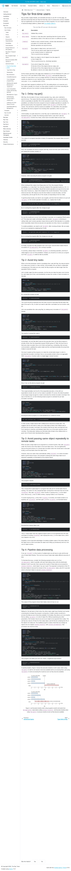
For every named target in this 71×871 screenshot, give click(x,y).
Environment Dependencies (9, 40)
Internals (7, 115)
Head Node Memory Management (12, 107)
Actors (7, 34)
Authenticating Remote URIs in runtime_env (10, 98)
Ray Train (5, 119)
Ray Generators (10, 74)
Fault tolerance (9, 45)
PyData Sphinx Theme (60, 867)
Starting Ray (10, 72)
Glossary (5, 139)
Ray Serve (5, 124)
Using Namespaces (11, 77)
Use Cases (6, 18)
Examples (5, 21)
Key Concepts (8, 27)
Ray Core (5, 25)
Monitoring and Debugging (7, 134)
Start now (43, 1)
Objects (8, 37)
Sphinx (11, 869)
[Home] (22, 10)
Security (5, 142)
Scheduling (8, 43)
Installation (6, 16)
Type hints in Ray (11, 70)
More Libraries (7, 128)
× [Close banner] (69, 2)
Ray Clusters (6, 131)
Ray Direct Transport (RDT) (11, 52)
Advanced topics (10, 63)
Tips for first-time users (11, 66)
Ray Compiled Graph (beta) (11, 56)
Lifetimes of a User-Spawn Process (12, 103)
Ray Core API (8, 112)
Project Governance (8, 144)
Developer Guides (8, 137)
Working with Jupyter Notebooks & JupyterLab (12, 85)
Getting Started (7, 14)
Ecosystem (6, 23)
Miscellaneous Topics (12, 94)
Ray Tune (5, 122)
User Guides (8, 30)
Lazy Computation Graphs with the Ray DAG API (12, 90)
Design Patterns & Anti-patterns (10, 48)
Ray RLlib (5, 126)
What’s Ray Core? (28, 9)
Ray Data (5, 117)
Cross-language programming (11, 80)
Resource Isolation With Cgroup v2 (11, 60)
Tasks (7, 32)
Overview (5, 11)
